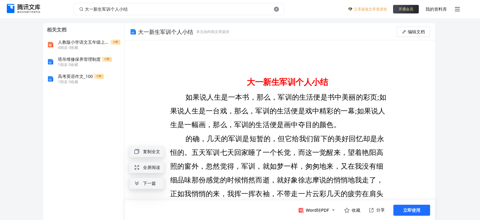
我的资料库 (436, 9)
